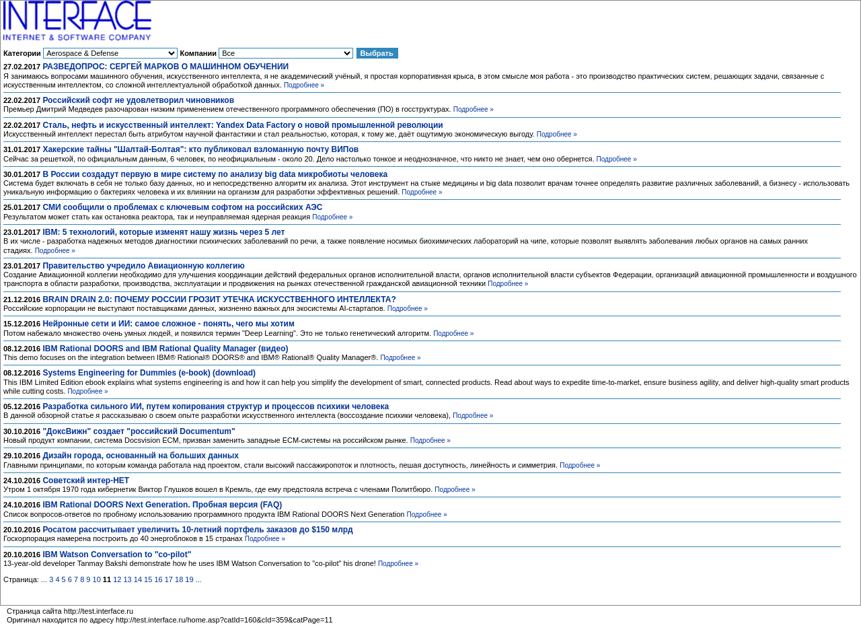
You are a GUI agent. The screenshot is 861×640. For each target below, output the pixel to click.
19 (189, 579)
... (44, 579)
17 (169, 579)
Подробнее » (304, 85)
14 (138, 579)
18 (179, 579)
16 (158, 579)
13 (127, 579)
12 (117, 579)
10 (97, 579)
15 (148, 579)
